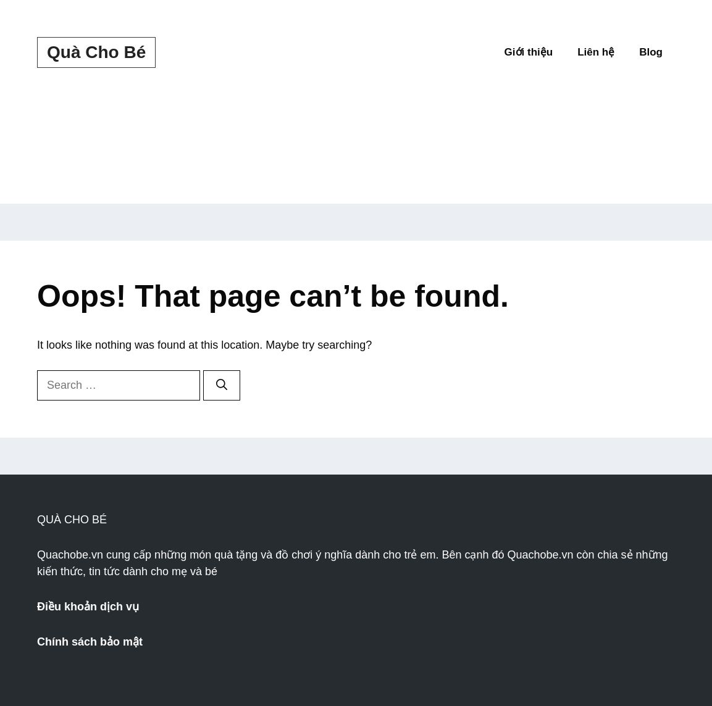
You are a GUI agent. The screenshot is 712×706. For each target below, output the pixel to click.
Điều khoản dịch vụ (88, 606)
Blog (651, 52)
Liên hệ (595, 52)
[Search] (221, 385)
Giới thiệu (529, 52)
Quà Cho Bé (96, 52)
